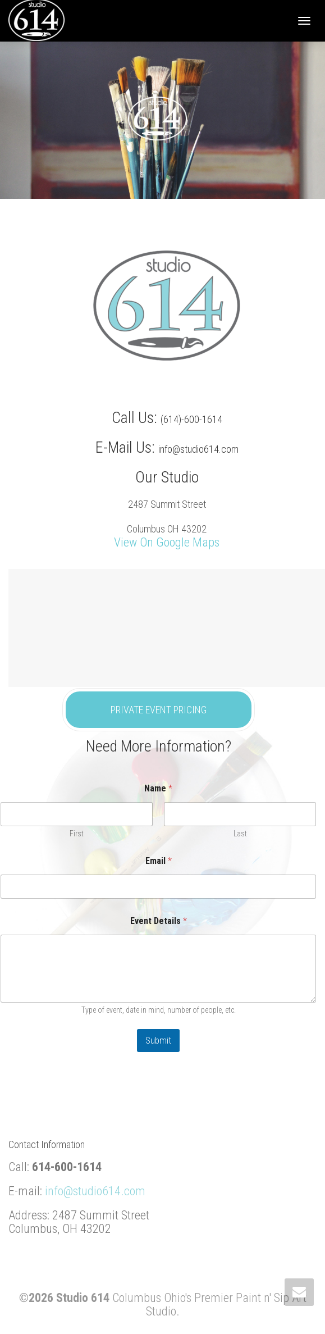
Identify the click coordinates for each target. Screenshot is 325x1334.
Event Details (158, 921)
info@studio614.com (95, 1191)
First (77, 833)
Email (158, 860)
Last (240, 833)
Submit (158, 1040)
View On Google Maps (166, 542)
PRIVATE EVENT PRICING (159, 710)
